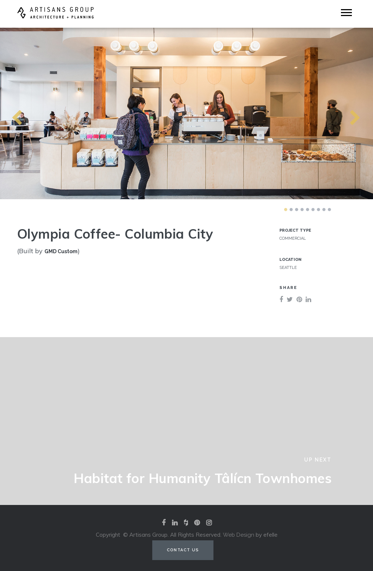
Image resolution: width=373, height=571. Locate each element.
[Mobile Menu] (346, 12)
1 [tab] (285, 209)
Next (342, 113)
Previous (3, 113)
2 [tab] (291, 209)
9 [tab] (329, 209)
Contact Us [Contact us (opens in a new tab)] (183, 550)
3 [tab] (296, 209)
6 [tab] (313, 209)
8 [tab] (323, 209)
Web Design (238, 535)
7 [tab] (318, 209)
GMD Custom (61, 251)
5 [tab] (307, 209)
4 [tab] (302, 209)
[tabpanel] (186, 113)
